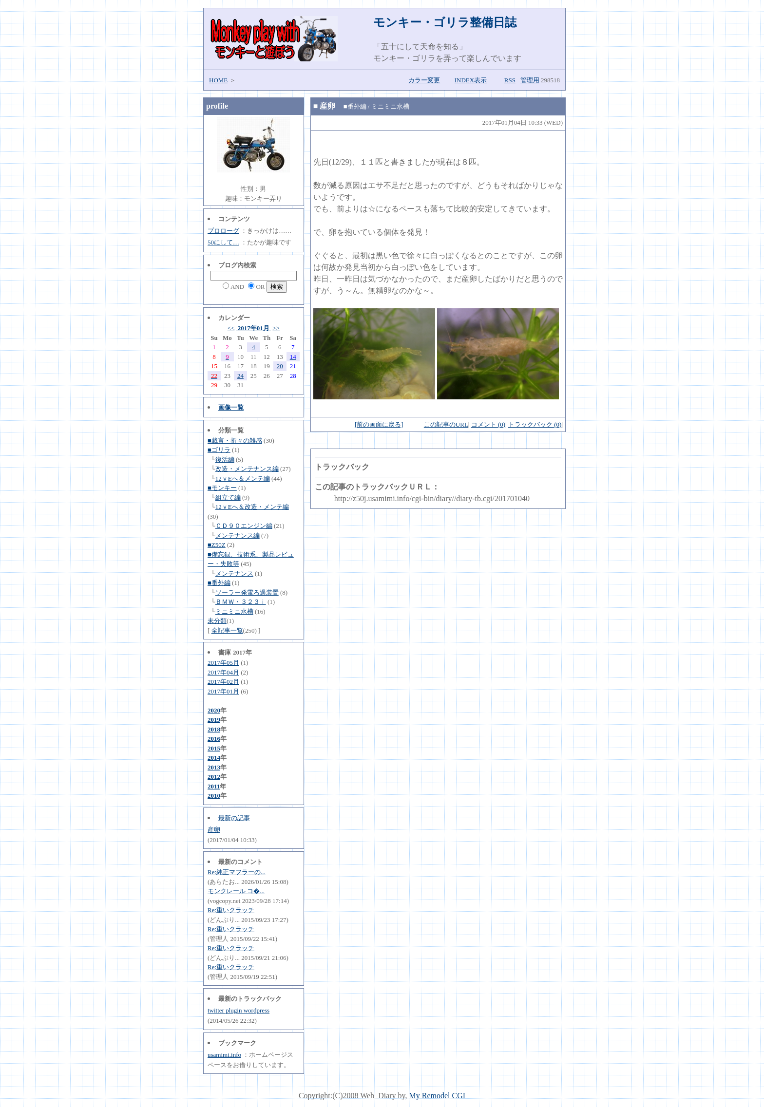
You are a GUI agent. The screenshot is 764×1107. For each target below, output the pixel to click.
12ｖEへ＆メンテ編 (242, 478)
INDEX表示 (471, 80)
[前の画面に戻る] (379, 424)
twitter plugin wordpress (238, 1010)
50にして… (223, 242)
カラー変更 (424, 80)
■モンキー (222, 487)
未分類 (217, 620)
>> (276, 328)
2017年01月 (253, 328)
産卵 (214, 829)
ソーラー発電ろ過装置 (247, 592)
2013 (214, 767)
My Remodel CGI (437, 1095)
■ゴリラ (219, 449)
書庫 (224, 652)
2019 (214, 719)
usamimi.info (224, 1054)
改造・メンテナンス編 (247, 468)
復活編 (224, 459)
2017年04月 (223, 672)
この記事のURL (446, 424)
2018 (214, 729)
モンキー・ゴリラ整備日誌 (444, 22)
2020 (214, 710)
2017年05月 (223, 662)
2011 (214, 786)
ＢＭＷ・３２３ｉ (240, 601)
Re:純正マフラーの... (237, 872)
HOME (218, 80)
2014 (214, 757)
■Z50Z (217, 544)
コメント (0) (488, 424)
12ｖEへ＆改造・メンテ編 (252, 506)
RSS (510, 80)
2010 (214, 795)
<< (231, 328)
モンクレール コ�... (236, 891)
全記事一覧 (227, 630)
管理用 (529, 80)
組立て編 (228, 497)
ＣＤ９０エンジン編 (243, 525)
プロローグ (223, 230)
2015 (214, 748)
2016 (214, 738)
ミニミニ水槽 (234, 611)
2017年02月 (223, 681)
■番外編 (219, 582)
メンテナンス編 (237, 535)
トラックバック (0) (534, 424)
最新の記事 (234, 818)
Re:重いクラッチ (231, 910)
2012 (214, 776)
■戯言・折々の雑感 (235, 440)
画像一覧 (231, 407)
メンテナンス (234, 573)
